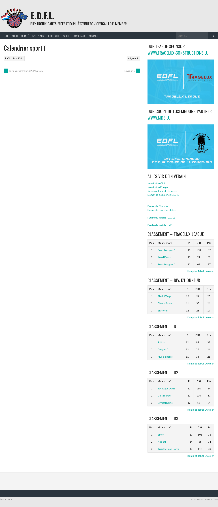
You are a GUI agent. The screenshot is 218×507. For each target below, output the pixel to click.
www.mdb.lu (159, 117)
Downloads (79, 36)
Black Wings (164, 296)
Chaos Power (165, 303)
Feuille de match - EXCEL (161, 217)
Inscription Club (157, 183)
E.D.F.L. (42, 15)
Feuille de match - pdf (160, 225)
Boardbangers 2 (167, 264)
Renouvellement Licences (162, 190)
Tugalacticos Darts (168, 448)
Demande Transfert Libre (162, 209)
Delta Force (164, 395)
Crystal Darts (165, 402)
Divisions (132, 70)
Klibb (15, 36)
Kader (66, 36)
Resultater (53, 36)
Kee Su (162, 441)
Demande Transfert (159, 206)
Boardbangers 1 (167, 250)
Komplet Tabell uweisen (200, 271)
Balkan (161, 342)
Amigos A (163, 349)
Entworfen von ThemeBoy (204, 499)
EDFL (6, 36)
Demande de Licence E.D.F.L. (163, 194)
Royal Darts (164, 257)
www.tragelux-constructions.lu (178, 52)
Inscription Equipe (158, 187)
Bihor (161, 434)
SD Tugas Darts (166, 388)
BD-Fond (163, 310)
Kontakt (93, 36)
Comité (25, 36)
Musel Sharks (165, 356)
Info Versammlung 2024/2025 (23, 70)
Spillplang (38, 36)
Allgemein (133, 58)
